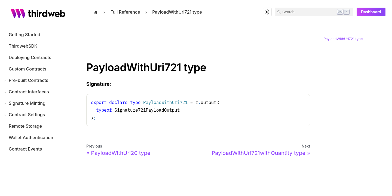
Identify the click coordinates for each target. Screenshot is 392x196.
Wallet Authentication (31, 137)
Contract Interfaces (29, 91)
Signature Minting (27, 103)
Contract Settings (27, 114)
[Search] (314, 12)
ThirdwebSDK (23, 46)
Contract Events (25, 149)
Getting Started (24, 34)
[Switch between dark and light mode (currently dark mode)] (267, 12)
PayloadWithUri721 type (343, 39)
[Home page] (96, 11)
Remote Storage (25, 126)
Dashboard (371, 12)
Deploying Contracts (30, 57)
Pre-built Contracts (28, 80)
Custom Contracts (27, 69)
